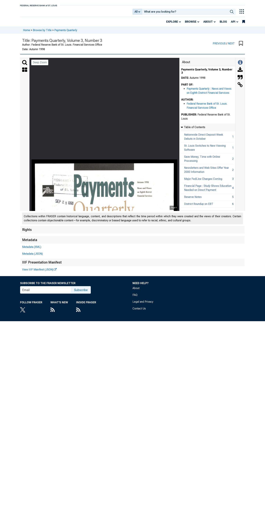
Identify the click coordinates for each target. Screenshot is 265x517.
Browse (190, 24)
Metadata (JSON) (32, 256)
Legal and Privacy (142, 304)
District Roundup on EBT (198, 206)
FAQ (134, 297)
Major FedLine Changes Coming (203, 181)
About (208, 24)
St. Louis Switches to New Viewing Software (205, 150)
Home (26, 32)
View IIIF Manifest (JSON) (37, 272)
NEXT (231, 45)
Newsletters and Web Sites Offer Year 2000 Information (206, 172)
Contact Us (139, 311)
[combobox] (185, 13)
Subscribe (81, 292)
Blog (223, 24)
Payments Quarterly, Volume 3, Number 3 (206, 73)
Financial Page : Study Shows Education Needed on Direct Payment (207, 190)
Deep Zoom (40, 64)
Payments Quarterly (65, 32)
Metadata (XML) (31, 249)
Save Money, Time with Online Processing (202, 161)
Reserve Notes (193, 199)
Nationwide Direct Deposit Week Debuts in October (203, 139)
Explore (172, 24)
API (233, 24)
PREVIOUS (219, 45)
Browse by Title (42, 32)
